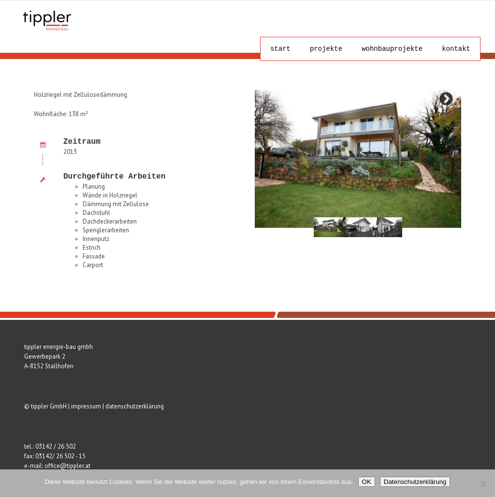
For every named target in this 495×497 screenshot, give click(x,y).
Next (446, 99)
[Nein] (483, 483)
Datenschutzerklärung (415, 481)
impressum (86, 406)
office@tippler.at (67, 466)
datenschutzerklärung (134, 406)
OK (366, 481)
